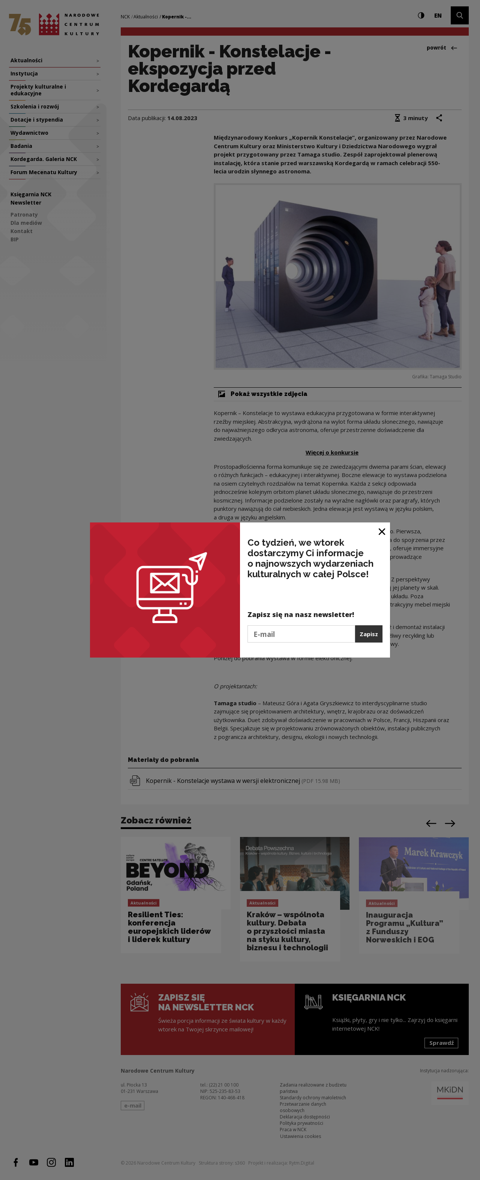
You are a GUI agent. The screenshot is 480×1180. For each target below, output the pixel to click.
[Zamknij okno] (382, 530)
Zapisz (369, 634)
